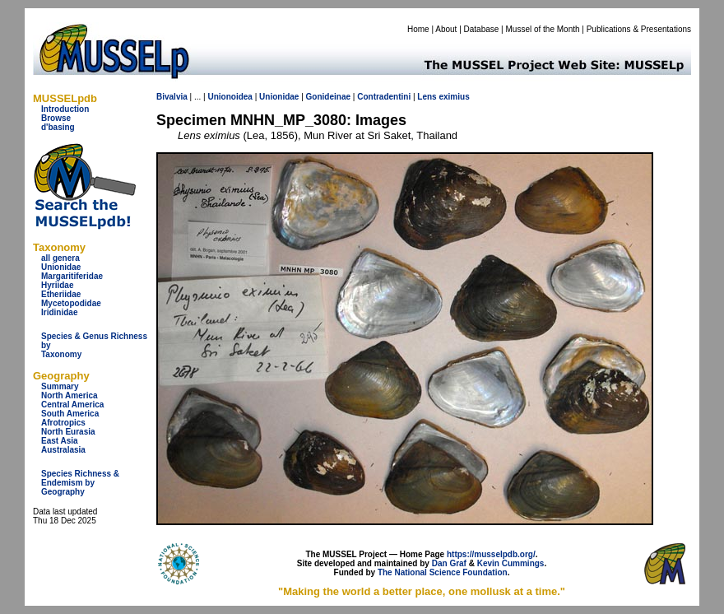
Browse (56, 118)
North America (69, 395)
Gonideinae (328, 96)
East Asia (59, 440)
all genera (60, 258)
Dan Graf (449, 563)
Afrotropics (63, 422)
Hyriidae (57, 285)
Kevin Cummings (511, 563)
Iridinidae (59, 312)
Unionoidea (229, 96)
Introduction (65, 109)
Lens (426, 96)
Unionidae (61, 267)
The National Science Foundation (443, 572)
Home (418, 29)
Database (481, 29)
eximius (454, 96)
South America (70, 413)
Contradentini (384, 96)
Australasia (63, 449)
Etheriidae (61, 294)
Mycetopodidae (71, 303)
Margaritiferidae (72, 276)
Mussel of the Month (543, 29)
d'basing (58, 127)
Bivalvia (172, 96)
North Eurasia (68, 431)
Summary (60, 386)
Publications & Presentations (639, 29)
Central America (72, 404)
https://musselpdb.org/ (491, 554)
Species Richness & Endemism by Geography (80, 482)
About (446, 29)
